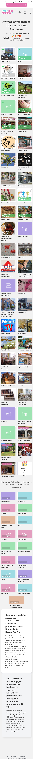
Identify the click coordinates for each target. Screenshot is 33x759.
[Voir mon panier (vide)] (25, 12)
